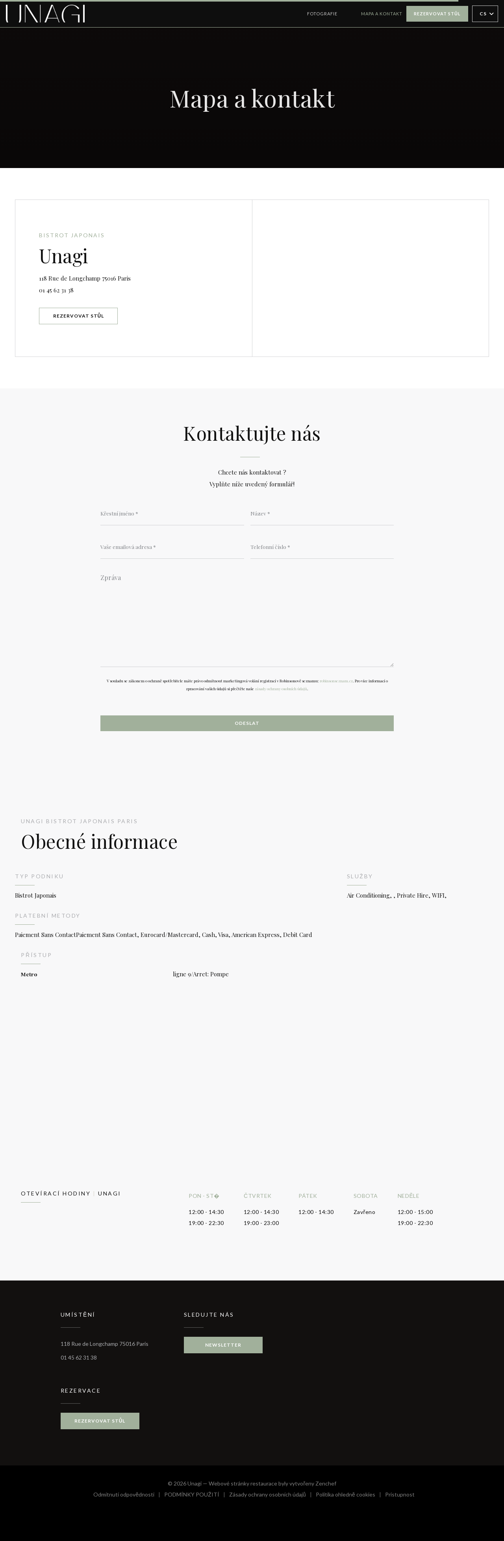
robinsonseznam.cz (336, 681)
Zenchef (325, 1483)
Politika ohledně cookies (350, 1495)
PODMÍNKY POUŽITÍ (196, 1495)
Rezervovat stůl (437, 13)
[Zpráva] (247, 618)
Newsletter (223, 1345)
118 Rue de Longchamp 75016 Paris (120, 277)
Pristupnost (400, 1495)
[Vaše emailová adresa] (172, 547)
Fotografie (322, 13)
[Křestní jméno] (172, 513)
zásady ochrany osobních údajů (281, 688)
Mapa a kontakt (381, 13)
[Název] (322, 513)
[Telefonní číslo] (322, 547)
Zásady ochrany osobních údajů (272, 1495)
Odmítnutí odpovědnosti (128, 1495)
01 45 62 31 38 (56, 290)
